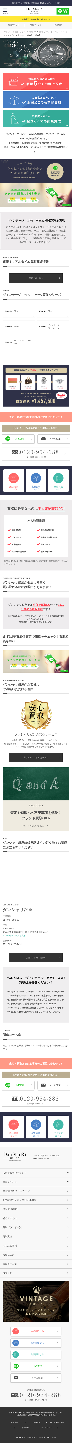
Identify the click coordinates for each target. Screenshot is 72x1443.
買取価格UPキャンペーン (16, 1190)
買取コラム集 (10, 1264)
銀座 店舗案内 (10, 1209)
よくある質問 (10, 1245)
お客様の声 (8, 1254)
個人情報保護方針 (57, 1422)
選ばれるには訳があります (36, 757)
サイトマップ (47, 1427)
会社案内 (14, 1422)
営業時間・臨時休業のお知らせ (34, 19)
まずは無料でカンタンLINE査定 (20, 1200)
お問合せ (7, 1273)
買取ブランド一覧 (48, 31)
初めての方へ (10, 1218)
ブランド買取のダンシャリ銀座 (19, 31)
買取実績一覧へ (36, 278)
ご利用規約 (36, 1422)
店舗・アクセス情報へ (36, 957)
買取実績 (7, 1236)
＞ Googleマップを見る (14, 935)
